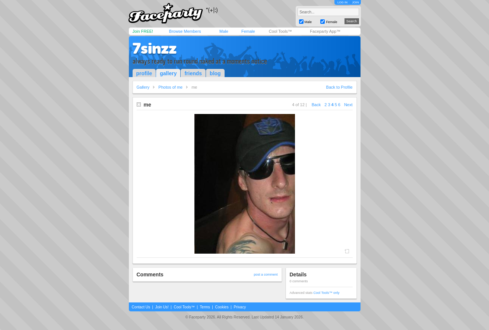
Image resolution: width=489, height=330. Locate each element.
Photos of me (170, 87)
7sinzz (155, 48)
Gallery (143, 87)
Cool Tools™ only (327, 293)
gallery (168, 73)
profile (144, 73)
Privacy (240, 307)
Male (223, 31)
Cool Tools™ (280, 31)
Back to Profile (339, 87)
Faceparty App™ (325, 31)
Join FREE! (143, 31)
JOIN (355, 2)
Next (348, 104)
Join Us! (162, 307)
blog (215, 73)
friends (193, 73)
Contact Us (141, 307)
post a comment (265, 274)
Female (248, 31)
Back (316, 104)
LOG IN (342, 2)
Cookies (222, 307)
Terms (205, 307)
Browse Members (185, 31)
